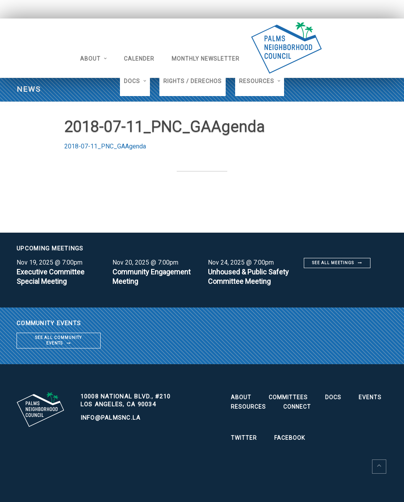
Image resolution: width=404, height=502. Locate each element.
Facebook (289, 438)
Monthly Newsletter (205, 59)
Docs (132, 81)
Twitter (244, 438)
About (90, 59)
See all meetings (333, 263)
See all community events (58, 340)
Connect (297, 407)
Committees (288, 397)
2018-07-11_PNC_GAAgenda (105, 146)
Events (370, 397)
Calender (139, 59)
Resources (256, 81)
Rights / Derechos (192, 81)
